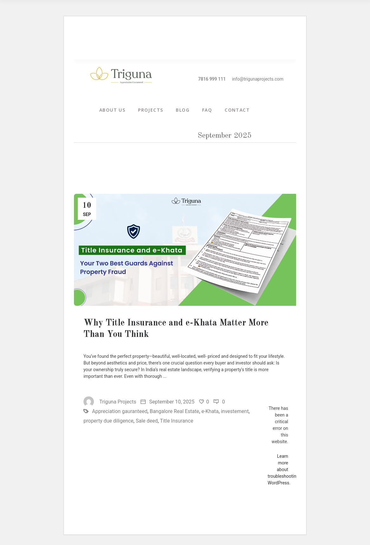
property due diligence (108, 421)
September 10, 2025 (168, 402)
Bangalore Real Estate (174, 411)
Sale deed (147, 421)
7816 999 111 (212, 79)
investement (234, 411)
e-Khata (210, 411)
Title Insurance (176, 421)
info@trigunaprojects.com (257, 79)
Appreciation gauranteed (120, 411)
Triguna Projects (109, 402)
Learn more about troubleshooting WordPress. (283, 469)
